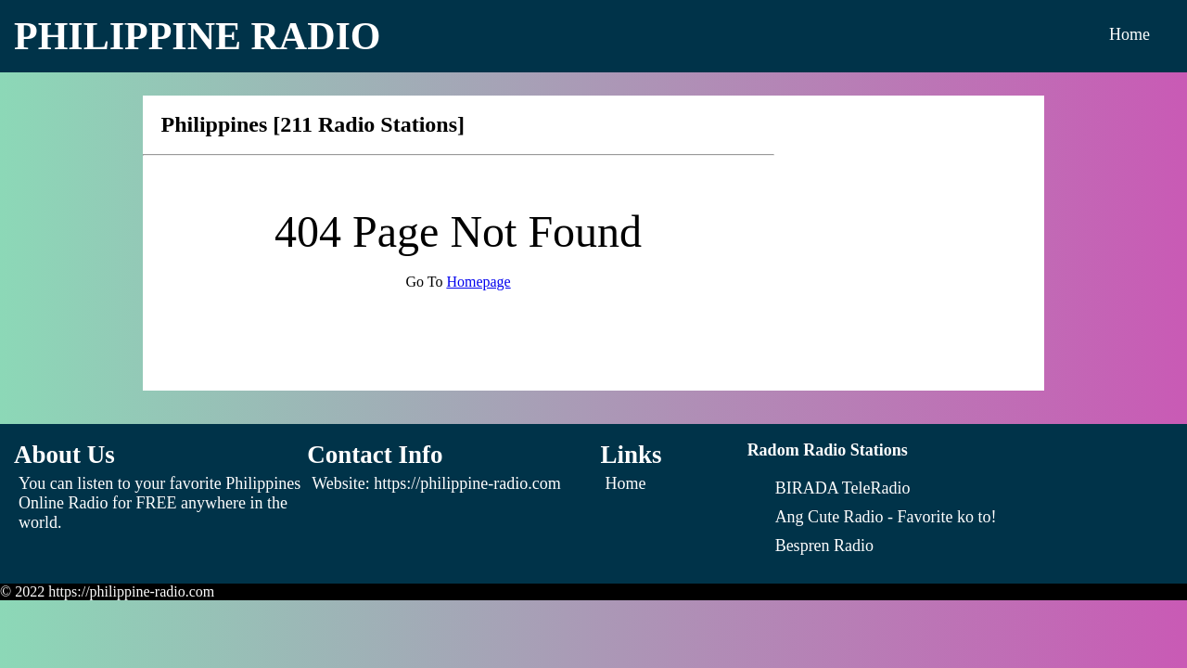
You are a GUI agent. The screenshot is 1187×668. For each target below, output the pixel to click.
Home (1129, 34)
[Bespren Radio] (824, 545)
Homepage (478, 281)
